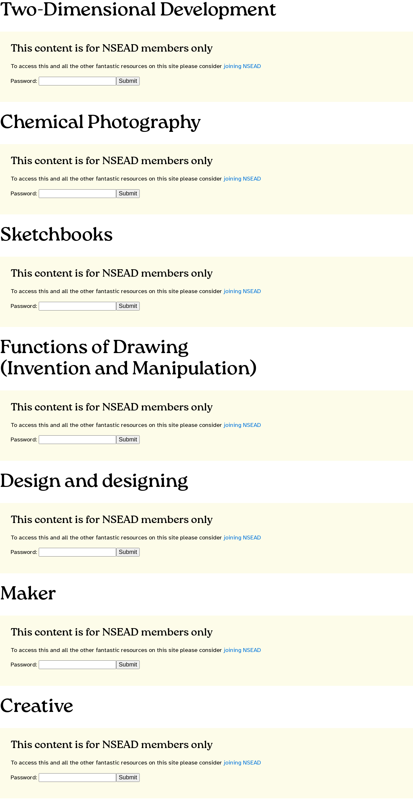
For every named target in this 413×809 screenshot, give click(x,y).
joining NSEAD (242, 66)
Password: (25, 80)
